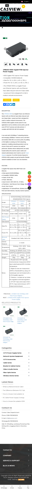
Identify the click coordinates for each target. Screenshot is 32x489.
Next (26, 48)
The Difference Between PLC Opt (14, 390)
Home (5, 27)
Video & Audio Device (10, 369)
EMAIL (16, 100)
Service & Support (11, 461)
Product (12, 27)
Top (28, 487)
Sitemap (15, 479)
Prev (5, 48)
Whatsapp (4, 487)
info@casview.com (11, 418)
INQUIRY (7, 100)
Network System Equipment (13, 356)
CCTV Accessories (9, 359)
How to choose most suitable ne (13, 394)
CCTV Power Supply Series (12, 353)
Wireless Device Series (11, 376)
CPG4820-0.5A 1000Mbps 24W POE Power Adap (8, 319)
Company (7, 455)
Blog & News (9, 466)
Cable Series (7, 363)
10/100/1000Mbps (14, 31)
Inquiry (20, 487)
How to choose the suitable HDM (14, 401)
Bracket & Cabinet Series (11, 366)
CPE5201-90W (8, 114)
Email (12, 487)
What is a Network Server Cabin (13, 387)
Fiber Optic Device (9, 372)
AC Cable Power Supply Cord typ (13, 397)
